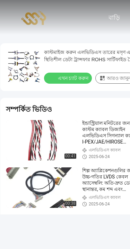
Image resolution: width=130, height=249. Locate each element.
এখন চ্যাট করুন (68, 77)
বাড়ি (114, 17)
